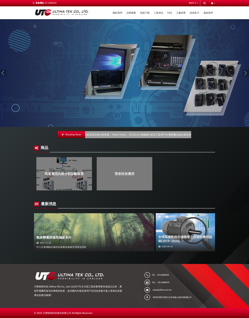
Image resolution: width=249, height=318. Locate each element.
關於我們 (117, 12)
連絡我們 (208, 12)
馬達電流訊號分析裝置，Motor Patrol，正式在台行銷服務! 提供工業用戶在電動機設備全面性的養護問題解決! (147, 134)
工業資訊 (158, 12)
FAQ (169, 12)
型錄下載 (145, 12)
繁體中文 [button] (194, 3)
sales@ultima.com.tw (162, 290)
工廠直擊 (181, 12)
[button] (213, 3)
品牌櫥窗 (131, 12)
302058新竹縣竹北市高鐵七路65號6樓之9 (172, 297)
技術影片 (194, 12)
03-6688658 (51, 3)
